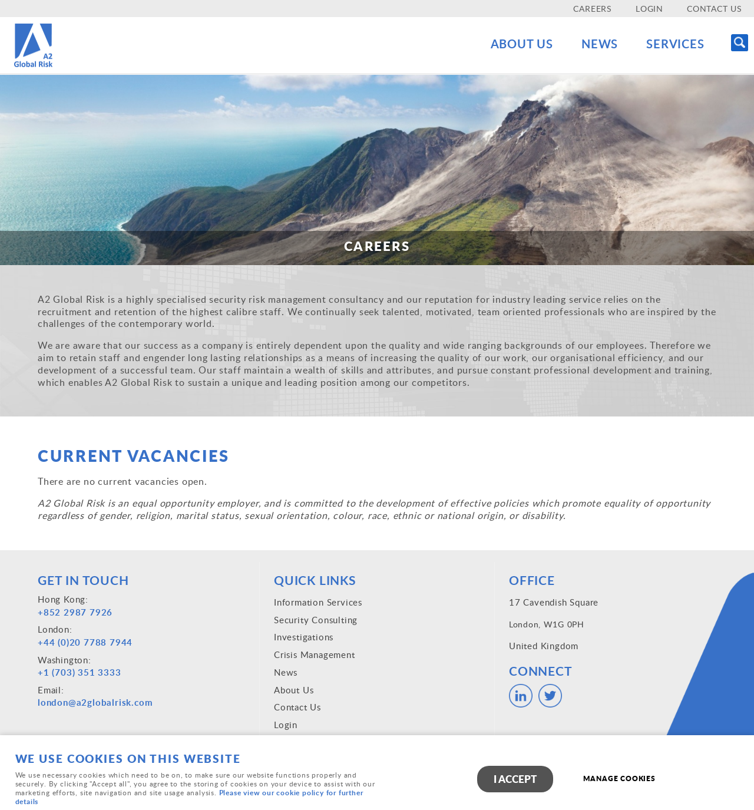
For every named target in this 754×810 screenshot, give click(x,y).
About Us (510, 43)
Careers (592, 8)
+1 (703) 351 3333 (79, 672)
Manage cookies (620, 779)
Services (673, 43)
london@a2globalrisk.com (95, 702)
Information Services (318, 602)
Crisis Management (314, 654)
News (593, 43)
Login (649, 8)
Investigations (303, 637)
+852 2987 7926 (75, 612)
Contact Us (714, 8)
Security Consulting (316, 620)
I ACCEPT (515, 779)
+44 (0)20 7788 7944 (85, 642)
